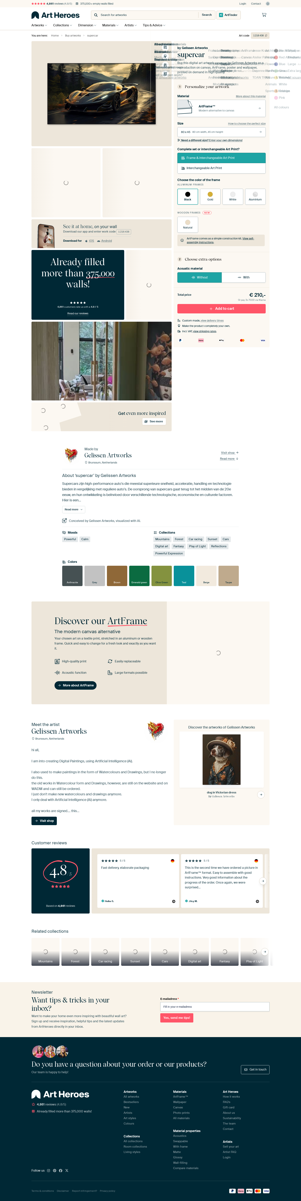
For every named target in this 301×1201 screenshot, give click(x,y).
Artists (132, 25)
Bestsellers (131, 1102)
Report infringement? (84, 1191)
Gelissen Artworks (195, 48)
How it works (231, 1097)
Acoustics (179, 1136)
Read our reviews (77, 313)
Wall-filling (180, 1163)
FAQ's (226, 1102)
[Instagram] (48, 1171)
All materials (181, 1118)
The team (229, 1123)
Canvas (178, 1107)
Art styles (130, 1118)
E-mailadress (169, 998)
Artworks (37, 25)
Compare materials (185, 1168)
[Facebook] (61, 1171)
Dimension (87, 25)
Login (242, 3)
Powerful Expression (169, 553)
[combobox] (141, 15)
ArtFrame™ (180, 1097)
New (127, 1107)
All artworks (131, 1097)
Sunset (212, 539)
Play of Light (197, 546)
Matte (177, 1152)
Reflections (219, 546)
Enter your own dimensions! (209, 140)
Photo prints (181, 1113)
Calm (84, 539)
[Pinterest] (55, 1171)
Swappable (180, 1141)
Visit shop (230, 453)
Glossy (177, 1157)
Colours (129, 1123)
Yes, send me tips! (176, 1017)
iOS (89, 241)
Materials (111, 25)
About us (229, 1113)
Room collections (135, 1147)
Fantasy (179, 546)
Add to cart (221, 308)
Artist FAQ (229, 1152)
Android (104, 241)
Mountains (162, 539)
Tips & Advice (157, 25)
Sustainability (232, 1118)
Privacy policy (107, 1191)
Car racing (195, 539)
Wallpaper (179, 1102)
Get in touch (255, 1069)
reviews (51, 3)
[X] (67, 1171)
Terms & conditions (42, 1191)
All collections (133, 1141)
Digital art (161, 546)
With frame (180, 1147)
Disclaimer (63, 1191)
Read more (229, 459)
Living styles (132, 1152)
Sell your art (231, 1147)
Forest (179, 539)
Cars (226, 539)
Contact (256, 3)
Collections (62, 25)
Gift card (228, 1107)
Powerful (70, 539)
